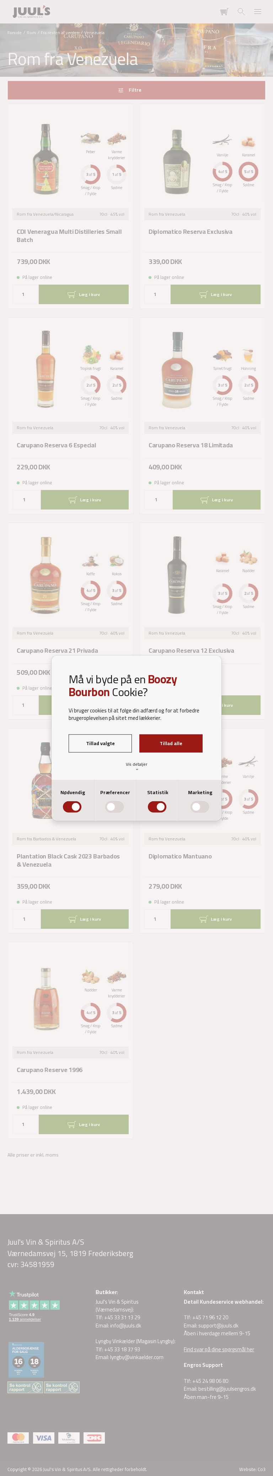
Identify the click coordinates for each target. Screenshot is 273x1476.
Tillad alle (171, 743)
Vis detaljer (136, 766)
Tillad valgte (100, 743)
